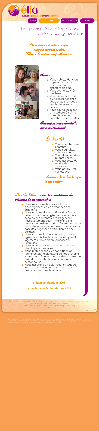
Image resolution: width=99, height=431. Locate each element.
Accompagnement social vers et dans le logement (34, 321)
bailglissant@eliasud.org (63, 306)
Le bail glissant (70, 20)
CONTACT (49, 308)
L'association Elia (50, 20)
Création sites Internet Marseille (82, 311)
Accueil (32, 20)
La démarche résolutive (39, 319)
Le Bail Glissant (26, 319)
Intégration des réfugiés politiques (32, 322)
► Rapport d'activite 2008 (49, 282)
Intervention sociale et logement (71, 319)
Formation (88, 20)
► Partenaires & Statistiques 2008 (49, 288)
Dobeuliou (67, 311)
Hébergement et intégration (52, 322)
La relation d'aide (54, 319)
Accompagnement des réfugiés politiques (66, 321)
